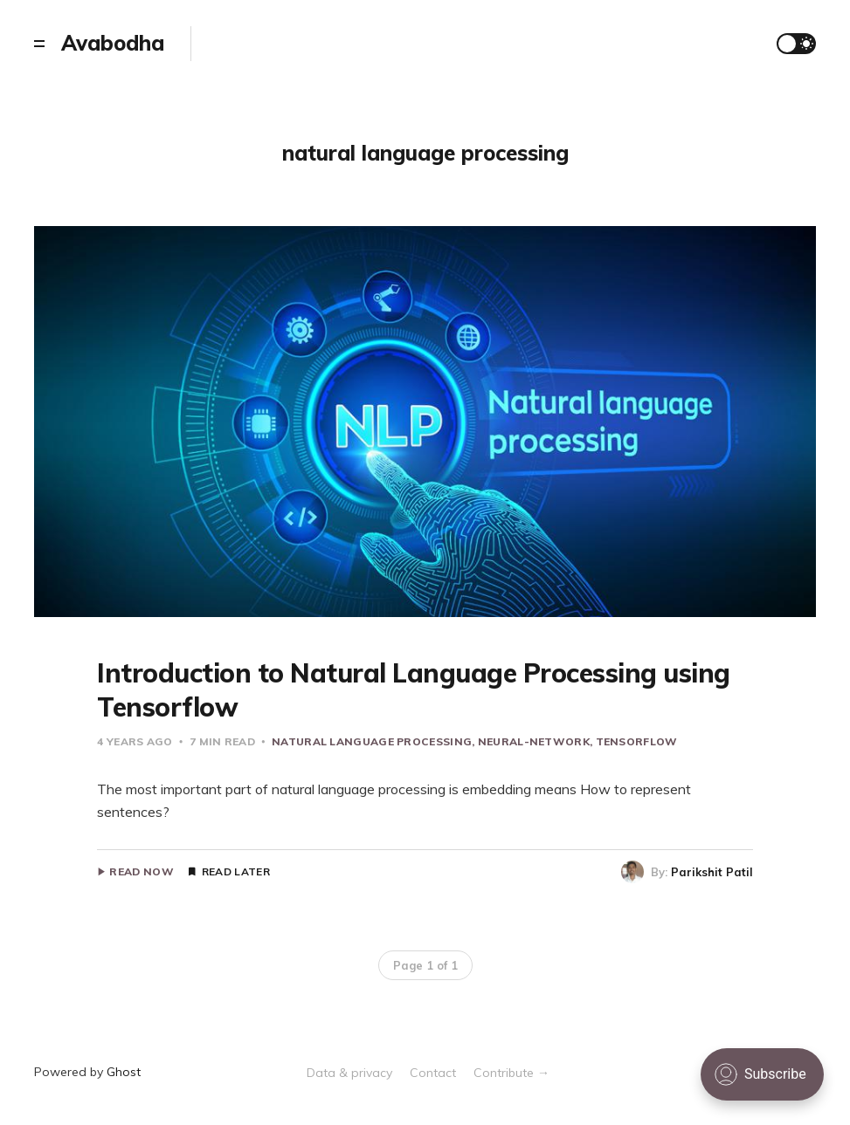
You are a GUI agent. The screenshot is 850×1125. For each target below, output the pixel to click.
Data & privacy (349, 1072)
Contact (433, 1072)
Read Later (236, 872)
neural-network (534, 741)
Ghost (124, 1072)
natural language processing (372, 741)
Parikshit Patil (712, 872)
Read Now (141, 872)
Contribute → (511, 1072)
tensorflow (637, 741)
